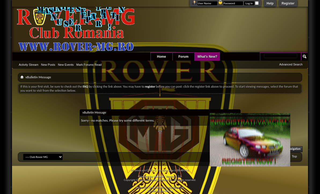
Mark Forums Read (89, 64)
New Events (66, 64)
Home (161, 57)
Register (288, 3)
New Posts (48, 64)
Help (270, 3)
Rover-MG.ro (164, 191)
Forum (183, 57)
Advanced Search (291, 64)
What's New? (207, 57)
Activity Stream (28, 64)
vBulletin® (159, 176)
